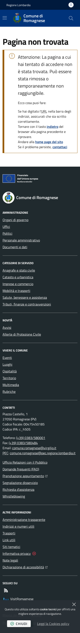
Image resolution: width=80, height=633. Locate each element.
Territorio (9, 378)
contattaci (59, 146)
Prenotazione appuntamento (25, 475)
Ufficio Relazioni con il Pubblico (25, 462)
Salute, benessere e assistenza (25, 297)
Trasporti (9, 533)
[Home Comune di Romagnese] (39, 18)
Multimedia (11, 384)
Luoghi (7, 364)
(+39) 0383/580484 (23, 442)
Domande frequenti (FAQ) (21, 469)
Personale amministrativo (21, 240)
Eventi (7, 357)
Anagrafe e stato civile (19, 270)
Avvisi (7, 327)
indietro (52, 126)
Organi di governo (15, 219)
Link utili (9, 539)
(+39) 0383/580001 (30, 437)
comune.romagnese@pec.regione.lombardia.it (43, 453)
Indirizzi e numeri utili (18, 526)
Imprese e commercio (18, 283)
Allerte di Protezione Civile (22, 334)
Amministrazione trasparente (24, 519)
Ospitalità (10, 371)
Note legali (10, 560)
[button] (71, 18)
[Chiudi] (74, 604)
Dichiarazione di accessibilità (25, 567)
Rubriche (9, 391)
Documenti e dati (15, 247)
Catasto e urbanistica (18, 277)
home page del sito (49, 141)
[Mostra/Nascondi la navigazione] (4, 17)
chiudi (18, 623)
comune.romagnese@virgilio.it (34, 447)
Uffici (6, 226)
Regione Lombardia (18, 5)
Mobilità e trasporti (16, 290)
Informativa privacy (17, 553)
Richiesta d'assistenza (18, 489)
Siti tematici (11, 546)
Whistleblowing (14, 496)
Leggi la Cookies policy (53, 623)
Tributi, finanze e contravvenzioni (27, 304)
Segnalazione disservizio (20, 482)
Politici (7, 233)
